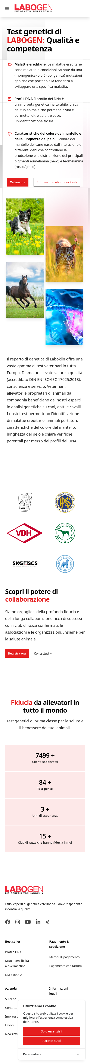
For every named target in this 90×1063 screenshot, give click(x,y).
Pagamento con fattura (65, 966)
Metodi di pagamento (64, 957)
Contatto (11, 1008)
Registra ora (17, 653)
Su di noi (11, 999)
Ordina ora (17, 182)
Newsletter (12, 1034)
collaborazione (27, 599)
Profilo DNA (13, 952)
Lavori (9, 1025)
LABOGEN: (26, 40)
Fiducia (21, 702)
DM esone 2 (13, 975)
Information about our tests (57, 182)
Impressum (13, 1016)
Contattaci (43, 653)
